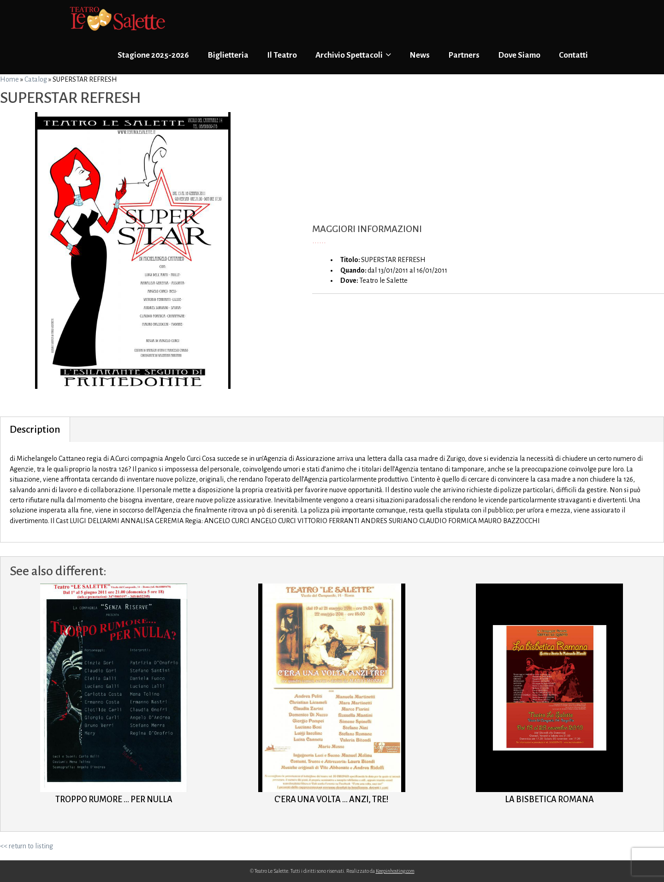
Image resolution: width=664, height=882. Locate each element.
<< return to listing (26, 846)
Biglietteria (228, 55)
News (419, 55)
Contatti (573, 55)
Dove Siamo (519, 55)
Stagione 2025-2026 (153, 55)
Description (35, 429)
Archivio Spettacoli (353, 55)
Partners (464, 55)
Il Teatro (282, 55)
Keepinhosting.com (395, 871)
